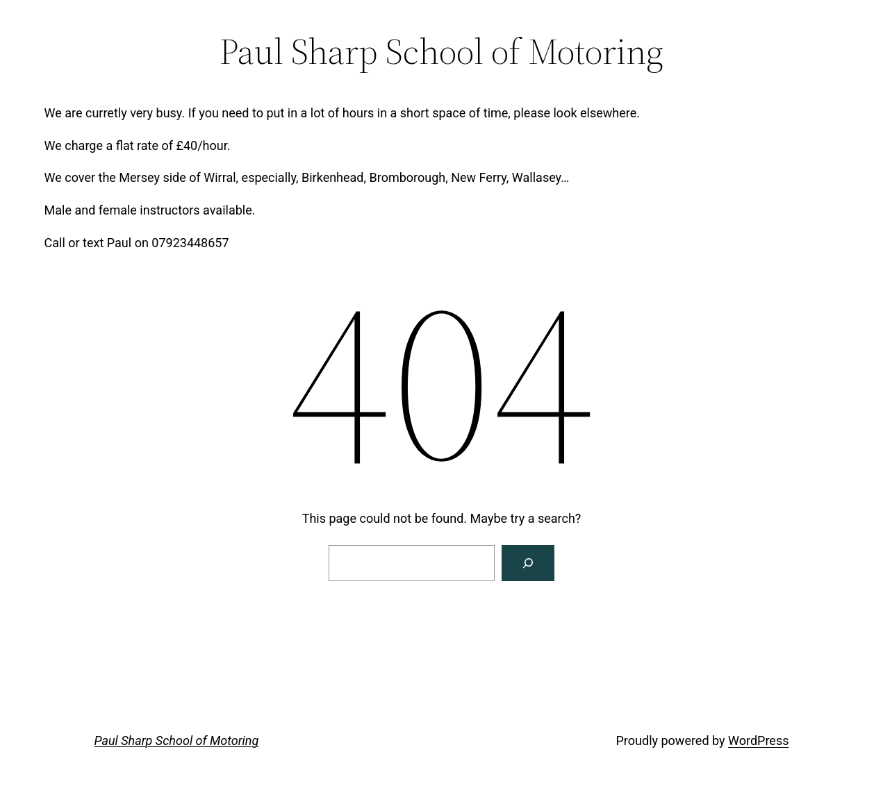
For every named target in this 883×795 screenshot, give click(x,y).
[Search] (528, 563)
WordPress (758, 740)
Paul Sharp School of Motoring (176, 740)
